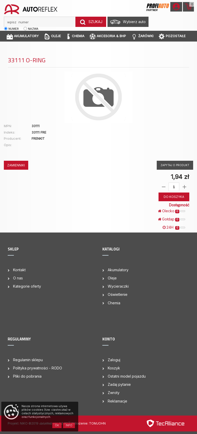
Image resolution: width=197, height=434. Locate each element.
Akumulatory (118, 270)
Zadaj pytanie (119, 384)
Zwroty (114, 392)
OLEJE (52, 36)
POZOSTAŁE (172, 36)
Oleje (112, 278)
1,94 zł (180, 176)
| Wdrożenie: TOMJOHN (87, 423)
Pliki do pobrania (27, 376)
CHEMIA (75, 36)
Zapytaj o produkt (175, 165)
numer (13, 29)
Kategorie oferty (27, 286)
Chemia (114, 303)
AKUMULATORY (23, 36)
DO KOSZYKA (174, 197)
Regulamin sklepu (28, 360)
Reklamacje (117, 401)
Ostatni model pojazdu (127, 376)
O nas (18, 278)
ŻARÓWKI (142, 36)
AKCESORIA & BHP (108, 36)
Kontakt (19, 270)
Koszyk (114, 368)
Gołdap (171, 219)
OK (57, 425)
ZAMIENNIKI (16, 165)
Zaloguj (114, 360)
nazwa (33, 29)
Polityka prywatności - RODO (37, 368)
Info (69, 425)
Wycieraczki (118, 286)
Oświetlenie (117, 294)
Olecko (171, 211)
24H (174, 227)
